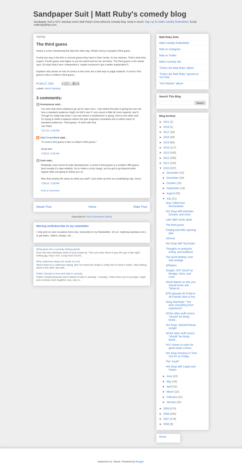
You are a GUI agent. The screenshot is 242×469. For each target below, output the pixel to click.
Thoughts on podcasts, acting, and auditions (179, 250)
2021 (166, 121)
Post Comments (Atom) (99, 216)
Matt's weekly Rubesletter (174, 42)
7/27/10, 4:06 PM (50, 130)
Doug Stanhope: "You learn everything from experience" (180, 305)
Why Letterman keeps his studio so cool (58, 261)
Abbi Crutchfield (49, 137)
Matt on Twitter (168, 55)
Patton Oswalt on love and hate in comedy (59, 273)
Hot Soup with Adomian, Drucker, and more (180, 213)
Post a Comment (50, 190)
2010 (166, 168)
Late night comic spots (179, 219)
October (171, 183)
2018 (166, 126)
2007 (166, 418)
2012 (166, 157)
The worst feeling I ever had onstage (179, 258)
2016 (166, 137)
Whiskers (171, 265)
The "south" (172, 361)
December (172, 172)
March (170, 391)
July (169, 198)
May (169, 381)
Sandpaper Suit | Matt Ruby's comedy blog (109, 14)
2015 (166, 142)
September (173, 188)
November (172, 177)
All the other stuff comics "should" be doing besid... (180, 316)
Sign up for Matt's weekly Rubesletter (166, 21)
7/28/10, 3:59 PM (50, 183)
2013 (166, 152)
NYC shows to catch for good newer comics (179, 346)
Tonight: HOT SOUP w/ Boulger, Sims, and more (179, 273)
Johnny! (170, 238)
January (171, 402)
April (169, 386)
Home (92, 206)
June (169, 376)
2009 (166, 408)
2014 (166, 147)
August (170, 193)
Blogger (139, 461)
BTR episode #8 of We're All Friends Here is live (180, 295)
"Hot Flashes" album (171, 83)
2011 (166, 163)
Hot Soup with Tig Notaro (180, 243)
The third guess (175, 224)
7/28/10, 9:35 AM (50, 153)
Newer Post (44, 206)
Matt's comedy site (170, 61)
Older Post (140, 206)
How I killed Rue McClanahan (175, 204)
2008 (166, 413)
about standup (52, 88)
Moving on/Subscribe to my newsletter (62, 226)
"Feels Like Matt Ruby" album (176, 67)
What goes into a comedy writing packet (58, 249)
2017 (166, 132)
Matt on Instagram (170, 49)
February (172, 396)
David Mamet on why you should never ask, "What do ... (180, 285)
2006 (166, 424)
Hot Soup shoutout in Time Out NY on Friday (181, 355)
